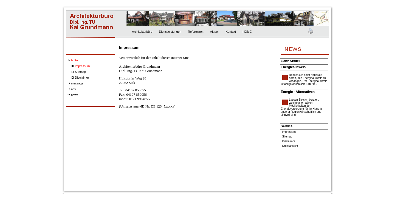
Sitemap (80, 71)
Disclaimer (82, 77)
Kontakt (231, 31)
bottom (75, 60)
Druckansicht (290, 145)
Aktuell (214, 31)
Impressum (82, 66)
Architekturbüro (142, 31)
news (74, 95)
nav (73, 89)
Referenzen (196, 31)
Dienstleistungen (170, 31)
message (77, 83)
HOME (247, 31)
